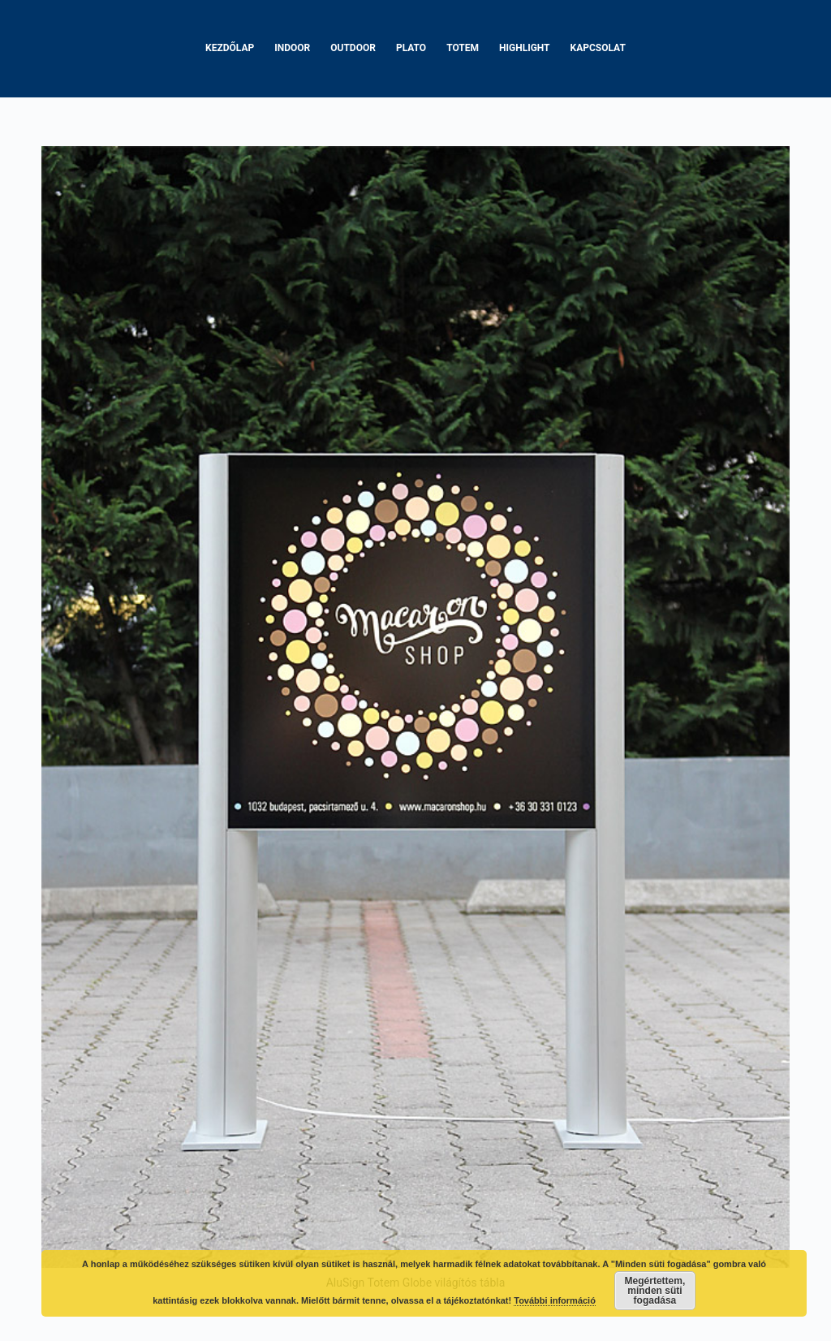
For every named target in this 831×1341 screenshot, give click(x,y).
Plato (411, 48)
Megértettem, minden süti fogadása (655, 1290)
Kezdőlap (229, 48)
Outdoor (353, 48)
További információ (555, 1300)
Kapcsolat (598, 48)
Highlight (524, 48)
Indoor (292, 48)
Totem (462, 48)
